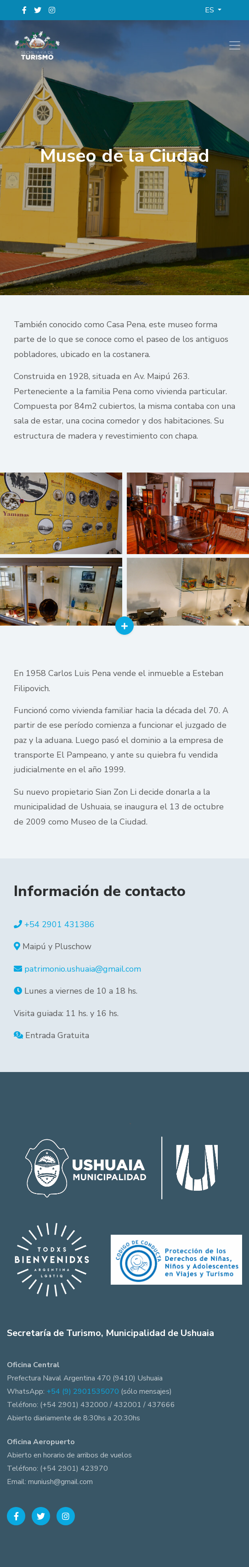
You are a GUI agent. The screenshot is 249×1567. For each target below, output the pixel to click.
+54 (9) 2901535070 (82, 1391)
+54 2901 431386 (59, 924)
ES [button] (210, 10)
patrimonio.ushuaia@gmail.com (82, 968)
